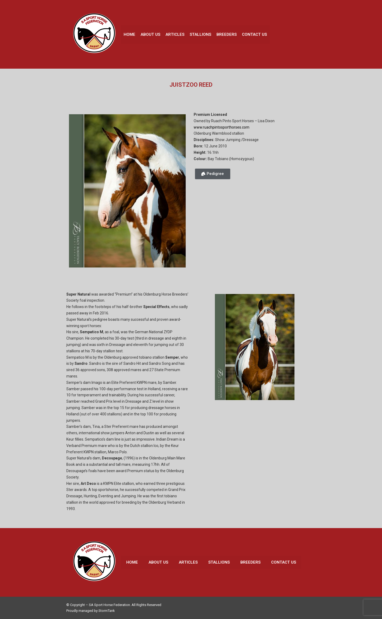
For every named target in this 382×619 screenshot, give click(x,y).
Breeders (226, 34)
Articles (175, 34)
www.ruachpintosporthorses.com (221, 127)
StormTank (106, 611)
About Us (150, 34)
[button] (212, 174)
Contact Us (254, 34)
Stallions (200, 34)
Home (129, 34)
